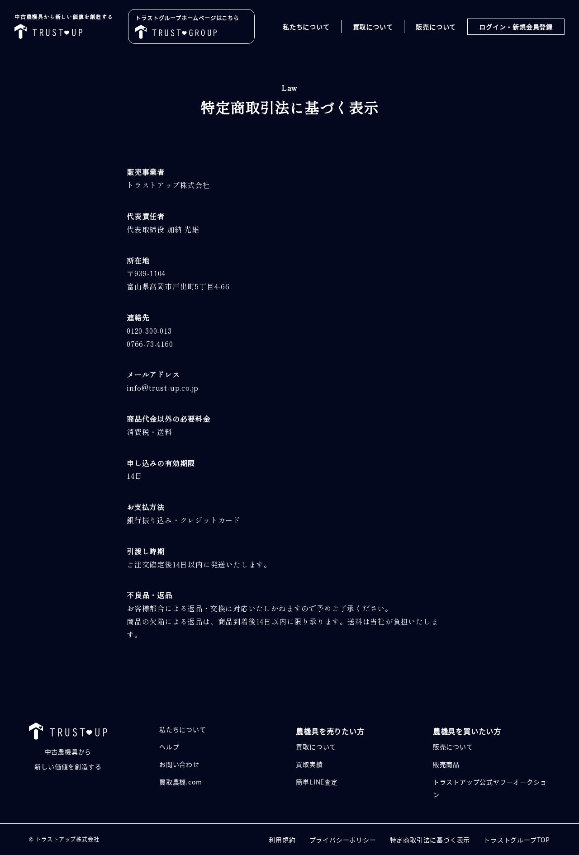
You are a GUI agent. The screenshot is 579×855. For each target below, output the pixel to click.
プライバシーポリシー (342, 839)
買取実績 (309, 764)
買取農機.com (180, 781)
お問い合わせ (179, 764)
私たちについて (306, 26)
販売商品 (446, 764)
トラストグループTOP (517, 839)
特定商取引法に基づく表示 (430, 839)
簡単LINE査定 (316, 781)
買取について (373, 26)
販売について (436, 26)
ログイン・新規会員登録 (516, 26)
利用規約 (282, 839)
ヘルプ (169, 746)
